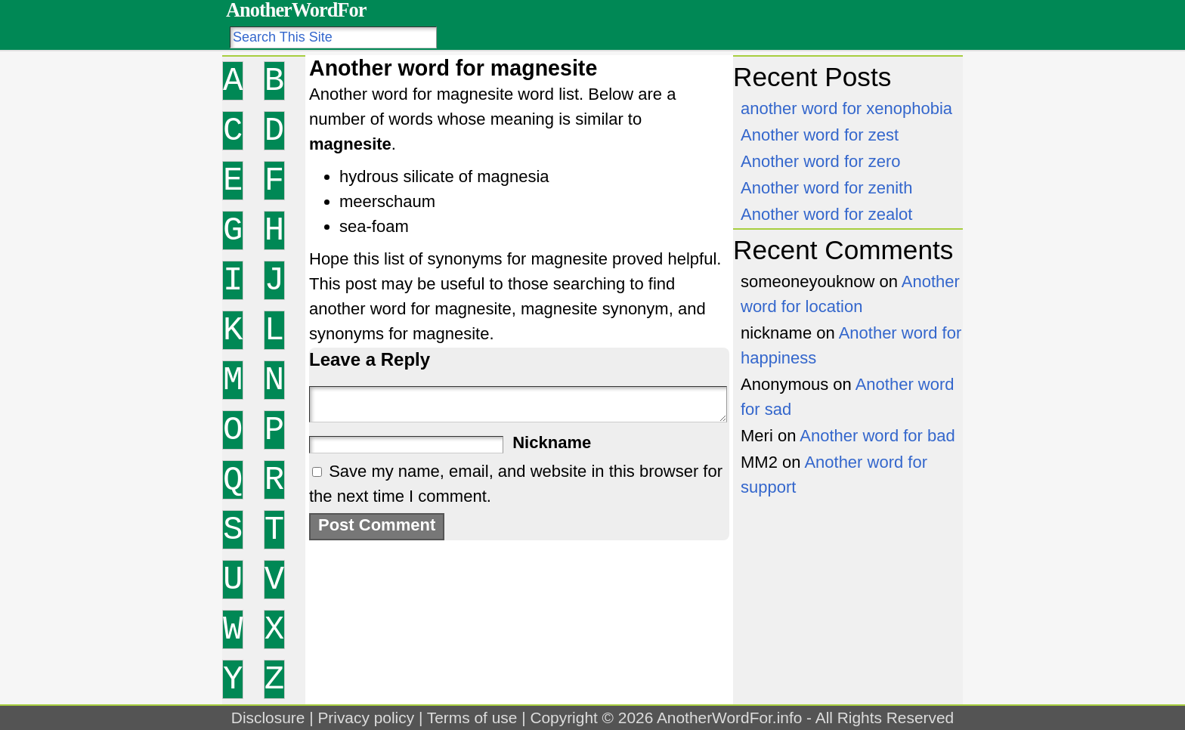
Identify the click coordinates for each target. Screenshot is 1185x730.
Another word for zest (820, 134)
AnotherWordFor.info (729, 717)
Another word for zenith (826, 187)
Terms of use (472, 717)
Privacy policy (365, 717)
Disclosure (268, 717)
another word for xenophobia (846, 108)
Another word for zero (821, 161)
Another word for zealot (826, 214)
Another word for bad (877, 435)
